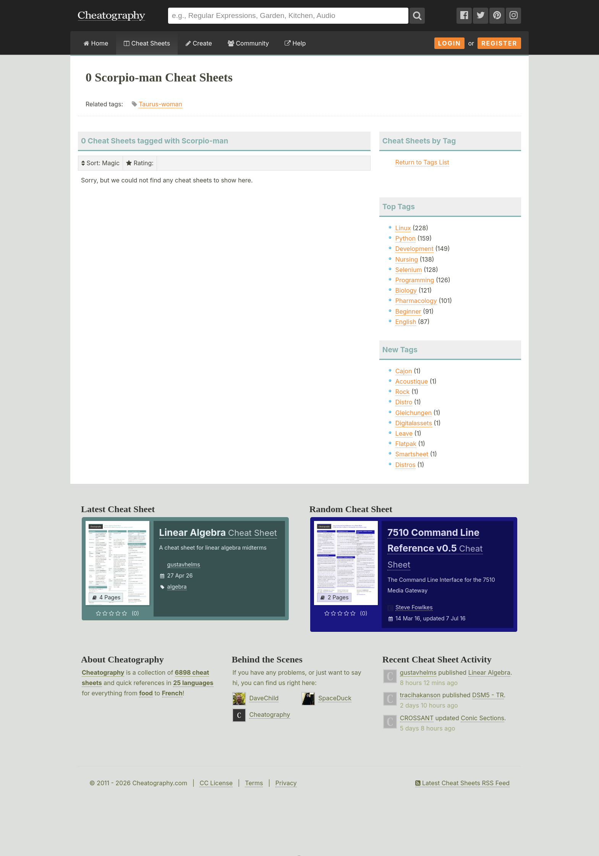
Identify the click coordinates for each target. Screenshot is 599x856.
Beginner (408, 311)
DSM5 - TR (488, 695)
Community (248, 43)
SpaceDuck (334, 698)
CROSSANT (417, 718)
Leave (404, 433)
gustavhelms (183, 564)
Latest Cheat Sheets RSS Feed (462, 783)
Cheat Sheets (147, 43)
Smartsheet (411, 454)
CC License (216, 783)
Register (499, 43)
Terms (254, 783)
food (146, 693)
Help (295, 43)
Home (96, 43)
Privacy (286, 783)
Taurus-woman (160, 104)
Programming (414, 280)
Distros (405, 465)
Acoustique (411, 381)
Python (405, 238)
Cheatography (103, 672)
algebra (177, 586)
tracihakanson (420, 695)
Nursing (406, 259)
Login (449, 43)
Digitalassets (413, 423)
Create (199, 43)
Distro (403, 402)
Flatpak (405, 444)
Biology (406, 290)
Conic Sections (482, 718)
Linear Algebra (489, 672)
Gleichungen (413, 413)
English (405, 321)
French (172, 693)
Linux (403, 228)
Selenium (408, 269)
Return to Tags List (422, 162)
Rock (402, 391)
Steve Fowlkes (413, 607)
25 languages (193, 683)
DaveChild (263, 698)
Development (414, 248)
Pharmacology (416, 300)
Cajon (403, 371)
